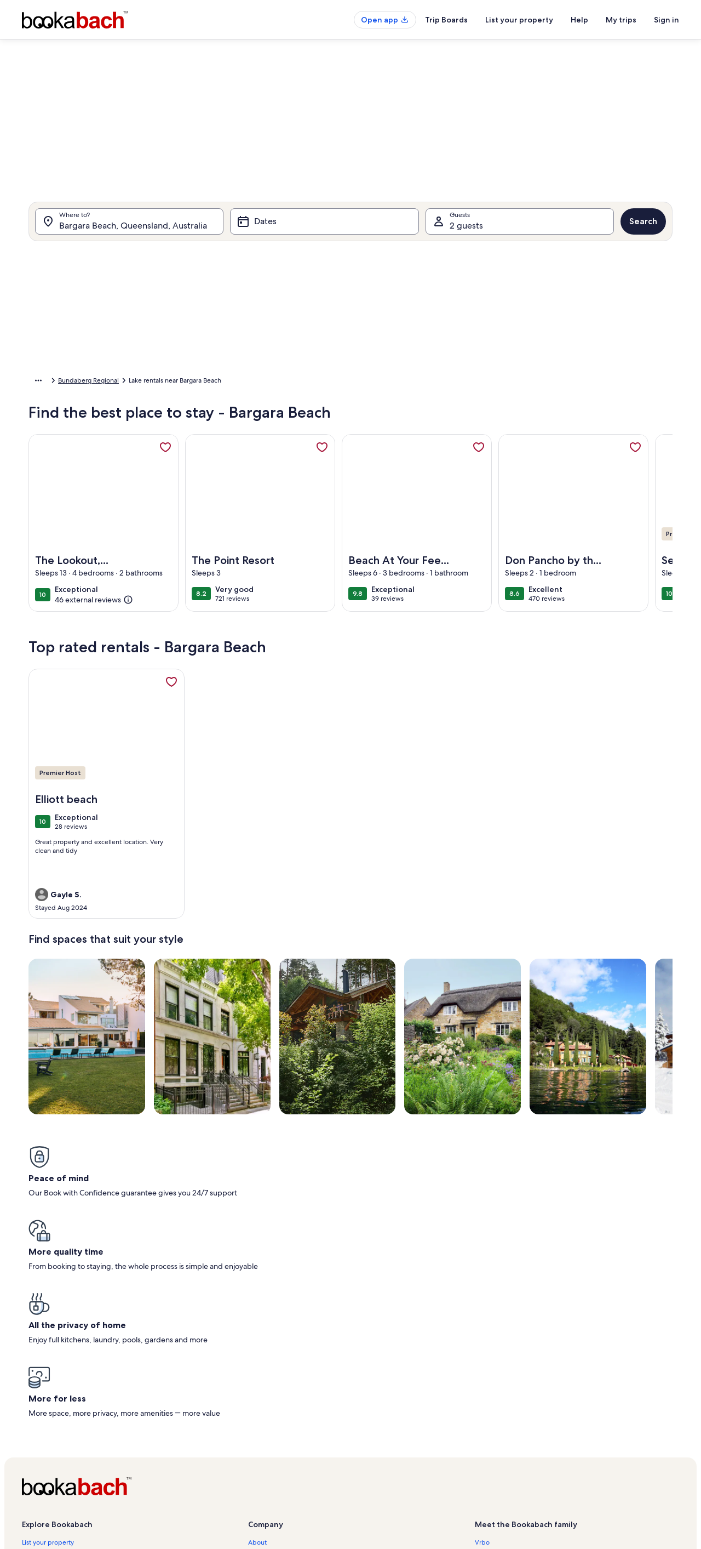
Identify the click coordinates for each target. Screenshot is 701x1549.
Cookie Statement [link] (275, 1454)
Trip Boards (446, 20)
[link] (165, 453)
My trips (621, 20)
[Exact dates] (257, 496)
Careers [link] (259, 1366)
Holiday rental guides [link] (53, 1419)
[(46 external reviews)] (94, 605)
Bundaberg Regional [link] (169, 382)
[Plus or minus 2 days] (342, 496)
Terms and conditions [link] (280, 1419)
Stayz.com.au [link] (494, 1419)
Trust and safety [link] (45, 1384)
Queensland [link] (110, 382)
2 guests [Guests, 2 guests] (466, 231)
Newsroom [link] (264, 1401)
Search (643, 226)
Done (563, 529)
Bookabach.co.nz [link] (500, 1401)
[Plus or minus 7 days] (426, 496)
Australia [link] (69, 382)
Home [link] (37, 382)
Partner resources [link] (47, 1401)
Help (579, 20)
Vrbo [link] (482, 1349)
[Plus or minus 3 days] (384, 496)
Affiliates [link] (261, 1384)
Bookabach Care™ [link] (48, 1366)
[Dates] (324, 227)
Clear (521, 529)
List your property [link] (48, 1349)
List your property (519, 20)
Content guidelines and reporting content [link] (310, 1471)
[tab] (319, 259)
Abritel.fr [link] (488, 1366)
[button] (295, 346)
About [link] (257, 1349)
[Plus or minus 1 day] (302, 496)
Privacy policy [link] (268, 1436)
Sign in (666, 20)
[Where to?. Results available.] (129, 227)
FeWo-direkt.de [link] (498, 1384)
